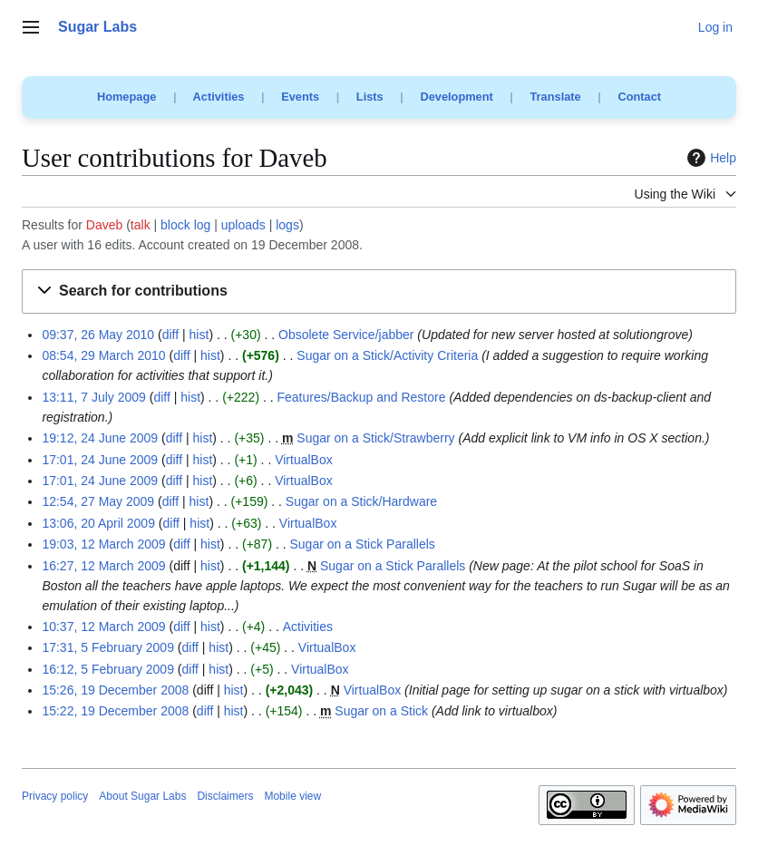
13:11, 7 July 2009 (93, 397)
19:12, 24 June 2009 (100, 438)
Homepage (126, 96)
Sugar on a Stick (381, 711)
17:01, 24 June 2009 (100, 459)
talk (141, 225)
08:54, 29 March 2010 (103, 355)
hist (199, 334)
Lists (370, 96)
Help (709, 158)
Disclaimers (225, 796)
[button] (379, 291)
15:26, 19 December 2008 (115, 690)
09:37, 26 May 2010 (98, 334)
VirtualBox (304, 459)
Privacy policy (55, 796)
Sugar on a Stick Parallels (362, 544)
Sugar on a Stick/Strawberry (375, 438)
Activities (219, 96)
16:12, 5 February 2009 (108, 669)
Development (456, 96)
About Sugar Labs (142, 796)
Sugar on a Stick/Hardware (361, 501)
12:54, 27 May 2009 (98, 501)
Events (300, 96)
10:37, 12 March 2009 (103, 626)
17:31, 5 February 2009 (108, 647)
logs (287, 225)
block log (185, 225)
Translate (555, 96)
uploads (243, 225)
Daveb (104, 225)
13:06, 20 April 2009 (98, 523)
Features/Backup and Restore (361, 397)
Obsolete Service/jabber (345, 334)
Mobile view (292, 796)
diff (170, 334)
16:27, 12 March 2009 (103, 566)
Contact (639, 96)
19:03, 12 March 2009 (103, 544)
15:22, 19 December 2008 (115, 711)
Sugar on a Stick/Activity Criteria (387, 355)
